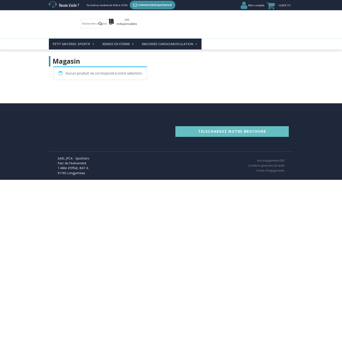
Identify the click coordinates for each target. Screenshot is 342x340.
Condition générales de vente (266, 154)
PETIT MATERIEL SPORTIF (74, 33)
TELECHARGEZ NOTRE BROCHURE (232, 120)
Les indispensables (127, 21)
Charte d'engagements (270, 160)
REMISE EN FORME (118, 33)
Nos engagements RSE (270, 149)
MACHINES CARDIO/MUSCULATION (170, 33)
